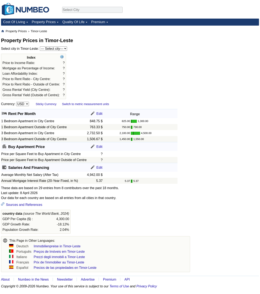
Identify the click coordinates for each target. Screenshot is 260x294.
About (5, 279)
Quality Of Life (73, 22)
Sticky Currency (46, 104)
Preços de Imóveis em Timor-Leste (59, 251)
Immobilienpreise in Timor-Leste (57, 246)
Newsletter (65, 279)
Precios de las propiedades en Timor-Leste (65, 267)
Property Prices (44, 22)
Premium (98, 22)
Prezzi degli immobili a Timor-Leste (59, 257)
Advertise (88, 279)
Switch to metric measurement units (85, 104)
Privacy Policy (146, 286)
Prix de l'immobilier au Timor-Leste (59, 262)
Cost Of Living (14, 22)
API (127, 279)
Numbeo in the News (33, 279)
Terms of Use (119, 286)
